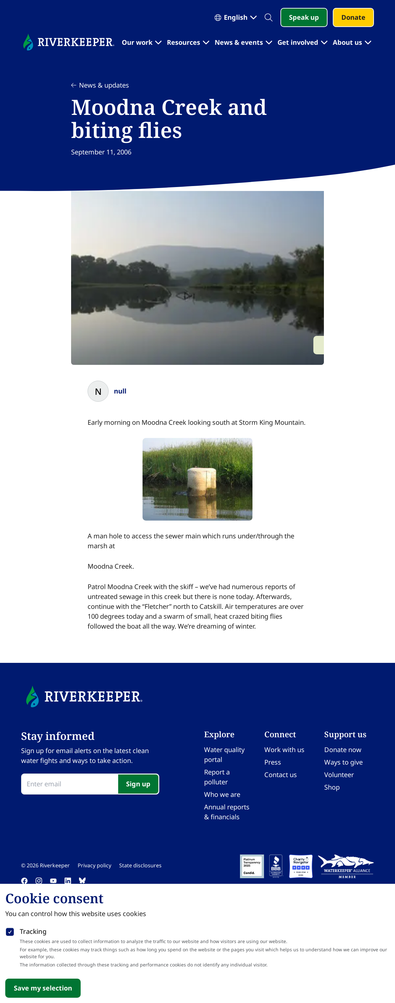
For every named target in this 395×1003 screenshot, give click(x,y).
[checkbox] (10, 931)
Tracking (33, 931)
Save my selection (43, 988)
